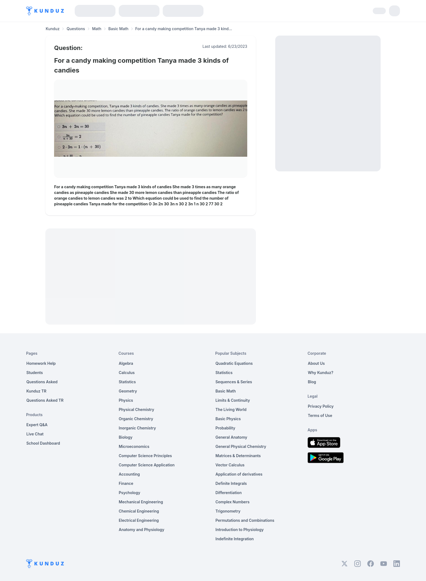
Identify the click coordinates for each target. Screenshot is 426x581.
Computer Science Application (147, 465)
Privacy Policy (321, 406)
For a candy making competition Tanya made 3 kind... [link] (183, 28)
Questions (76, 28)
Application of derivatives (238, 474)
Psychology (129, 492)
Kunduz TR (36, 391)
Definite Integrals (231, 483)
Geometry (128, 391)
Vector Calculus (230, 465)
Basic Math (118, 28)
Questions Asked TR (45, 400)
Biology (126, 437)
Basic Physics (228, 418)
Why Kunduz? (320, 372)
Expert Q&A (37, 424)
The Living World (230, 409)
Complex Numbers (232, 502)
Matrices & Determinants (238, 455)
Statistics (127, 381)
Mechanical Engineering (141, 502)
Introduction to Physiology (239, 529)
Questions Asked (42, 381)
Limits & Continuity (232, 400)
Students (34, 372)
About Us (316, 363)
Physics (126, 400)
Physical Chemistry (136, 409)
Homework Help (41, 363)
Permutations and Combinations (244, 520)
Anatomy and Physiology (141, 529)
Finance (126, 483)
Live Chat (34, 434)
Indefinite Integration (234, 538)
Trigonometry (227, 511)
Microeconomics (134, 446)
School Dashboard (43, 443)
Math (96, 28)
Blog (312, 381)
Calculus (127, 372)
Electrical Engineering (139, 520)
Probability (225, 428)
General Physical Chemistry (240, 446)
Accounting (129, 474)
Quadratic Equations (234, 363)
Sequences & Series (233, 381)
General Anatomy (231, 437)
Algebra (126, 363)
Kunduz (52, 28)
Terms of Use (320, 415)
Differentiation (228, 492)
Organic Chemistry (136, 418)
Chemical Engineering (139, 511)
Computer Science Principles (145, 455)
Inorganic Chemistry (137, 428)
